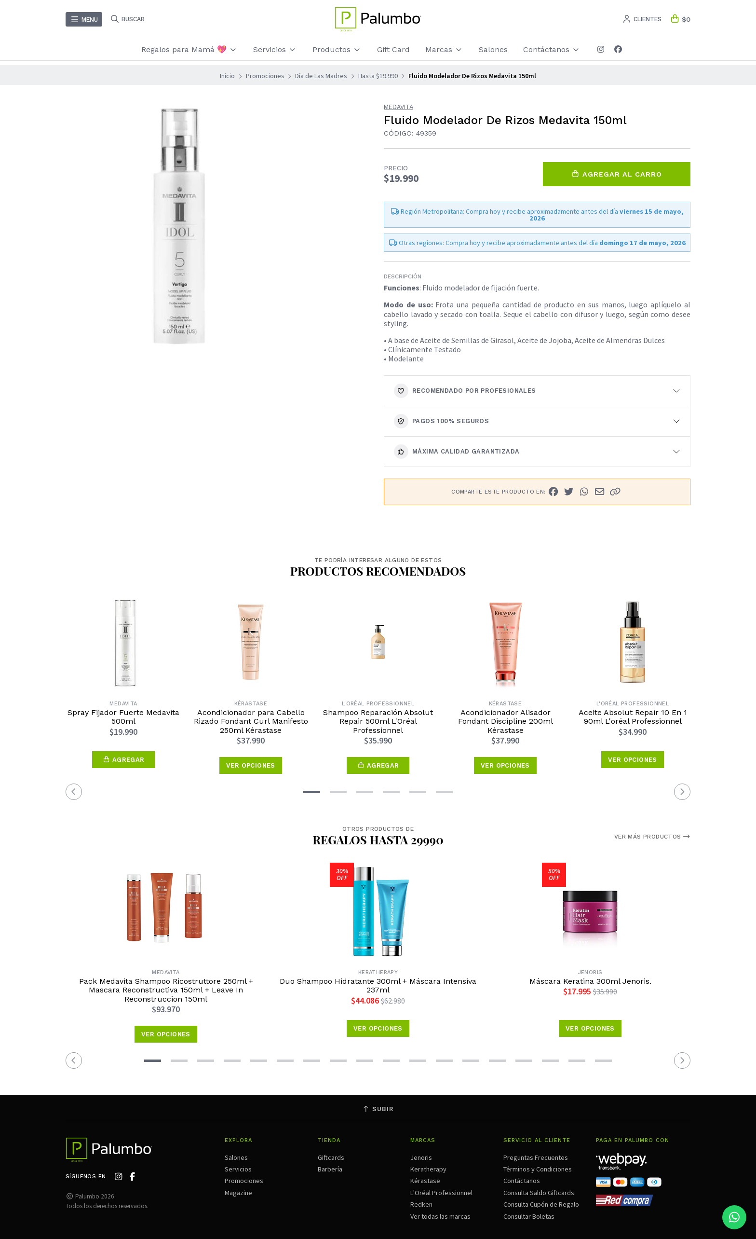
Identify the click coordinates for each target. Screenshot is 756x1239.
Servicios (275, 49)
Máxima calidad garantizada (456, 451)
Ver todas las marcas (440, 1216)
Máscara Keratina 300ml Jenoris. (590, 981)
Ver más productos (652, 836)
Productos (337, 49)
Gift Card (393, 49)
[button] (615, 491)
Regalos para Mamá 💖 (189, 49)
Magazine (238, 1192)
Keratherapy (428, 1169)
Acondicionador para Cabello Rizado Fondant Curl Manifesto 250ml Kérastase (251, 721)
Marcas (444, 49)
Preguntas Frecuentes (535, 1157)
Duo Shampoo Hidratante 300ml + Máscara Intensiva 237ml (378, 985)
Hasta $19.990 (378, 75)
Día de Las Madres (321, 75)
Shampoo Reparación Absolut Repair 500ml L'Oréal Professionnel (378, 721)
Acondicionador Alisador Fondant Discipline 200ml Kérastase (505, 721)
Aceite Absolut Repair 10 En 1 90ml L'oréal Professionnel (633, 717)
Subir (378, 1109)
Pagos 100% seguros (441, 421)
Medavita (398, 107)
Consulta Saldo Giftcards (538, 1192)
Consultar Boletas (528, 1216)
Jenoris (421, 1157)
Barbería (330, 1169)
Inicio (227, 75)
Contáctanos (551, 49)
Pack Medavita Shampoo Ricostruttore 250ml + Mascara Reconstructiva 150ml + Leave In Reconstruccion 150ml (166, 990)
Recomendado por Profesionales (465, 391)
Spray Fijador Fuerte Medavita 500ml (123, 717)
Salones (493, 49)
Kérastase (425, 1180)
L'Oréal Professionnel (441, 1192)
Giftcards (331, 1157)
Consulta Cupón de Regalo (541, 1204)
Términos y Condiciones (537, 1169)
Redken (421, 1204)
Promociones (265, 75)
